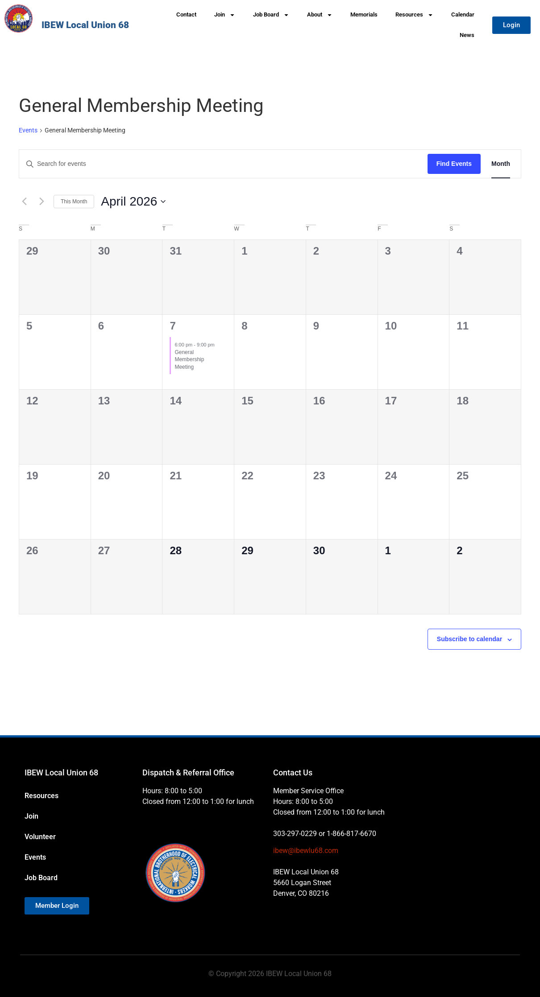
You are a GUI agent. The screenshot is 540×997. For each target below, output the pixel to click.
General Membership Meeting (189, 359)
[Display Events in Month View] (500, 164)
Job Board (271, 15)
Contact (186, 14)
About (319, 15)
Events (28, 130)
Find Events (454, 163)
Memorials (364, 14)
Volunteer (40, 836)
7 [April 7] (172, 326)
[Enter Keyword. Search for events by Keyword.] (223, 164)
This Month (74, 201)
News (467, 35)
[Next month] (41, 201)
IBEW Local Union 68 (85, 25)
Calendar (462, 14)
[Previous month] (24, 201)
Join (224, 15)
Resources (414, 15)
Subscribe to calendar (469, 639)
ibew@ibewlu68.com (305, 850)
